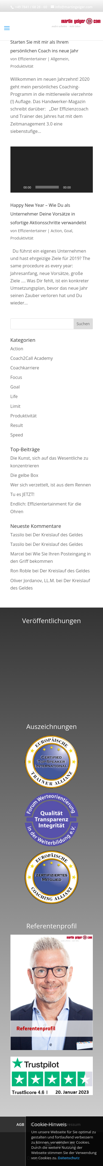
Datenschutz (69, 1157)
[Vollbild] (85, 187)
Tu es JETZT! (22, 494)
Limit (15, 406)
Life (14, 396)
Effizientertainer (32, 58)
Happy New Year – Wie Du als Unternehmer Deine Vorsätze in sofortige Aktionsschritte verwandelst (48, 214)
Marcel (17, 554)
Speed (16, 435)
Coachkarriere (24, 368)
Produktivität (22, 66)
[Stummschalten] (77, 187)
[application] (51, 170)
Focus (16, 377)
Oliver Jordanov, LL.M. (32, 581)
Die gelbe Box (24, 475)
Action (56, 230)
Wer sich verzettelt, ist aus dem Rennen (50, 485)
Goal (68, 230)
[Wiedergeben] (17, 187)
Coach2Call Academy (31, 358)
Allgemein (59, 58)
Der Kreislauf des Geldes (58, 535)
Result (16, 425)
